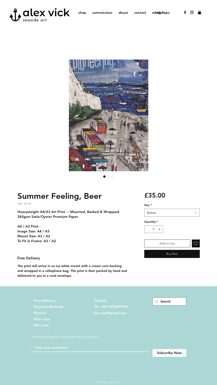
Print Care (42, 319)
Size (148, 205)
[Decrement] (147, 229)
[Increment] (159, 229)
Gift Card (41, 325)
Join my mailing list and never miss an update (64, 337)
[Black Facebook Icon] (185, 12)
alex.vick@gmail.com (110, 313)
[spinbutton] (153, 229)
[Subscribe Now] (169, 353)
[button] (199, 12)
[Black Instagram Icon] (192, 12)
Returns (40, 313)
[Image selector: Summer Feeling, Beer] (105, 176)
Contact (100, 300)
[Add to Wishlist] (196, 243)
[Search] (168, 301)
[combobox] (172, 213)
